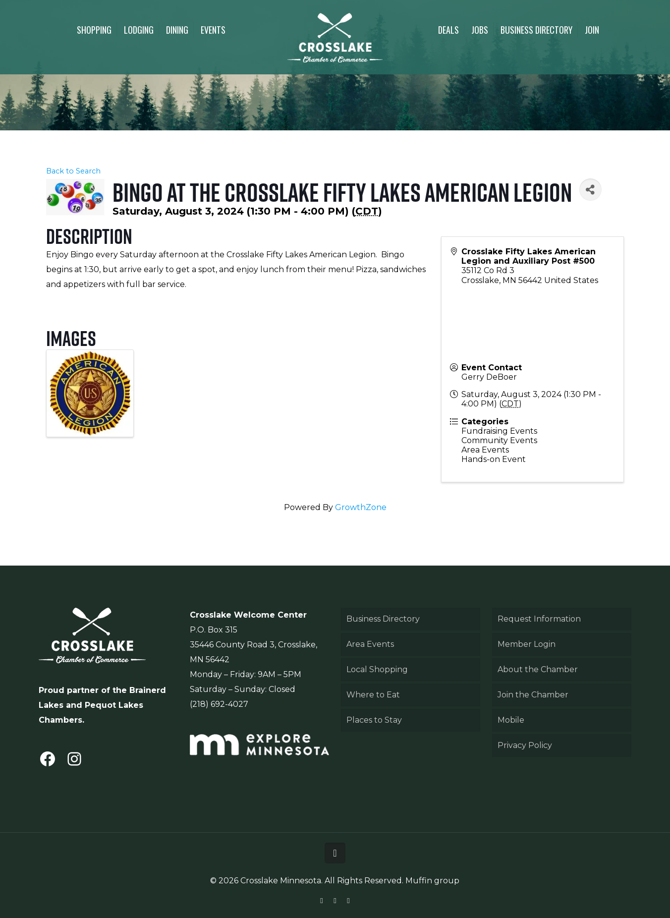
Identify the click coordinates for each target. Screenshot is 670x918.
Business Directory (383, 619)
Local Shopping (377, 669)
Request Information (539, 619)
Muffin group (432, 880)
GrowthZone (361, 507)
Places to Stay (374, 720)
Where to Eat (373, 694)
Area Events (370, 644)
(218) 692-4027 (219, 704)
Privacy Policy (525, 745)
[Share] (590, 189)
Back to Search (73, 171)
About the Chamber (538, 669)
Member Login (527, 644)
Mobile (511, 720)
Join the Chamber (533, 694)
